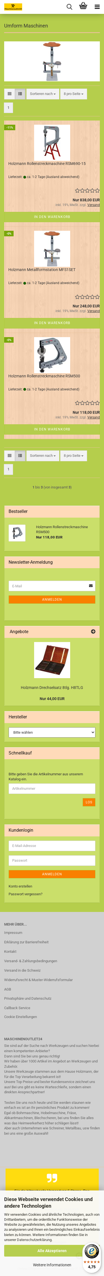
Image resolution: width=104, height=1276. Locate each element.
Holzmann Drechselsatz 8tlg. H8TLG (52, 687)
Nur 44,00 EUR (52, 698)
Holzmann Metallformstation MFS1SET (41, 269)
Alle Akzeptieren (52, 1251)
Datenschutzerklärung (34, 1240)
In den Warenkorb (52, 217)
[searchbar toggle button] (69, 7)
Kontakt (10, 951)
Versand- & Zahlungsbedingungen (30, 961)
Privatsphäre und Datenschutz (27, 998)
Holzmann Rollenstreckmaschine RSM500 (44, 376)
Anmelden (52, 599)
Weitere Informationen (52, 1265)
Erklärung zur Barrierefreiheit (26, 942)
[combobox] (42, 94)
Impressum (13, 933)
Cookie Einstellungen (20, 1017)
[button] (9, 94)
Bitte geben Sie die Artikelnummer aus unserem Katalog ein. (46, 776)
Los (89, 802)
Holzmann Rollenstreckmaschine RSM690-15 (47, 163)
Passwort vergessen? (25, 894)
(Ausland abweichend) (62, 177)
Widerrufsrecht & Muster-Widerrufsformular (38, 980)
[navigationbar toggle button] (97, 7)
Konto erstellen (20, 886)
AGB (7, 989)
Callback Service (17, 1008)
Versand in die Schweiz (22, 970)
